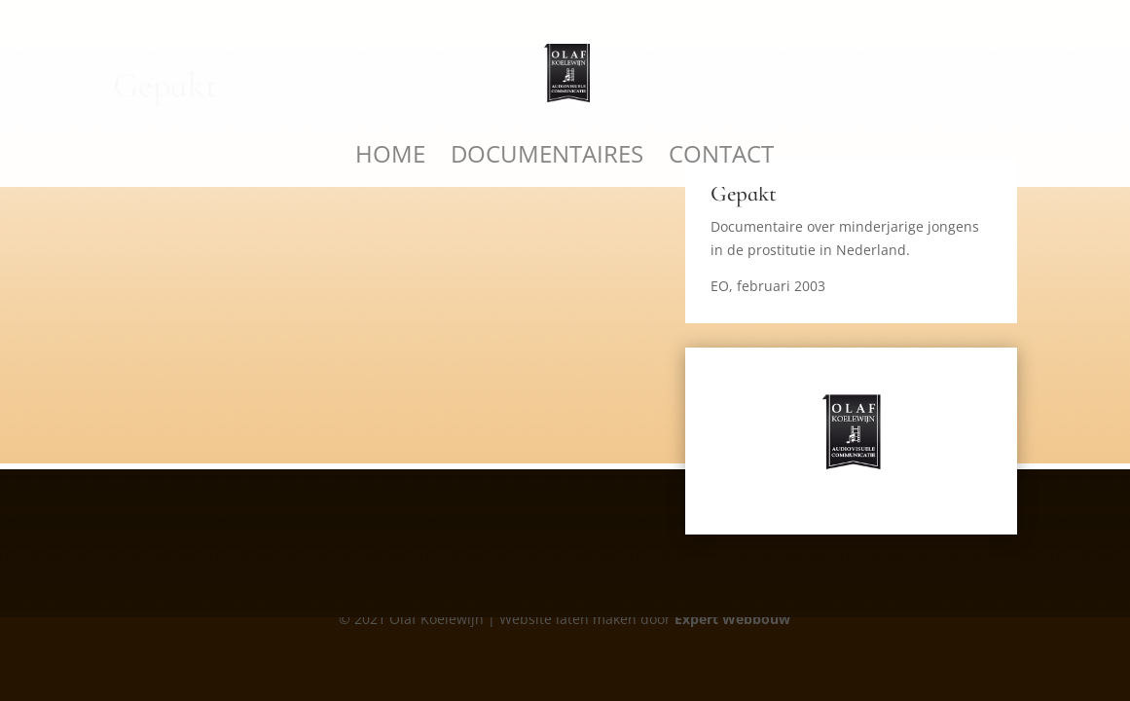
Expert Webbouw (732, 618)
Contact (721, 158)
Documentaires (547, 158)
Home (390, 158)
